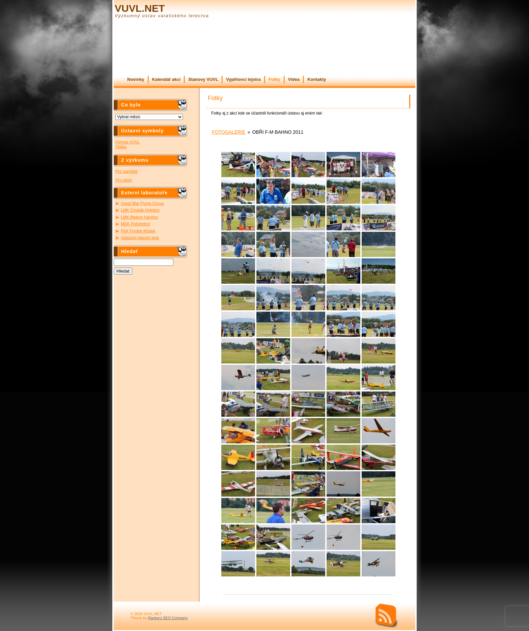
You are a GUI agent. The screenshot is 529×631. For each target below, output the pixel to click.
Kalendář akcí (166, 79)
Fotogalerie (228, 132)
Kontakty (316, 79)
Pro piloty (123, 180)
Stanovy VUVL (203, 79)
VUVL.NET (140, 8)
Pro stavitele (126, 171)
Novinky (135, 79)
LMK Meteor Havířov (139, 217)
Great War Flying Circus (142, 203)
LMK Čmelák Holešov (140, 210)
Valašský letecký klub (140, 237)
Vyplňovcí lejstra (243, 79)
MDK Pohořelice (135, 224)
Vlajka (121, 147)
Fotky (274, 79)
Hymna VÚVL (127, 142)
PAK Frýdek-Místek (138, 231)
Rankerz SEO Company (168, 618)
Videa (294, 79)
